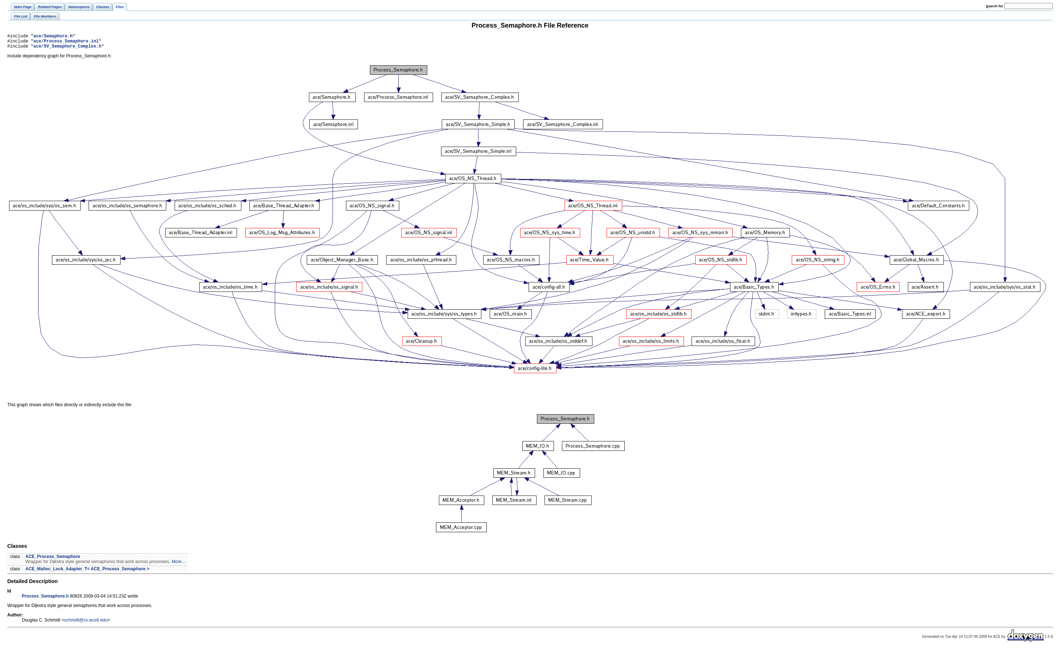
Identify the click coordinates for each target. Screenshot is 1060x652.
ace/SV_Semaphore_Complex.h (67, 49)
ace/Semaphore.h (53, 37)
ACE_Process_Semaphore (52, 559)
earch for (994, 6)
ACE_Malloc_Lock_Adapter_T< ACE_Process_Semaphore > (87, 572)
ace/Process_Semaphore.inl (66, 43)
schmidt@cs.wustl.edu (85, 623)
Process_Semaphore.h (45, 599)
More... (178, 564)
